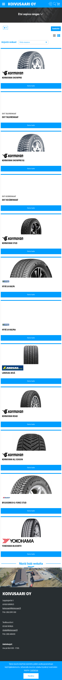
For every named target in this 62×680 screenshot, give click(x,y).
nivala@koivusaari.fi (10, 630)
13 (6, 28)
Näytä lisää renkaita (31, 564)
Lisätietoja (34, 670)
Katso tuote (31, 86)
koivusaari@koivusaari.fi (12, 608)
